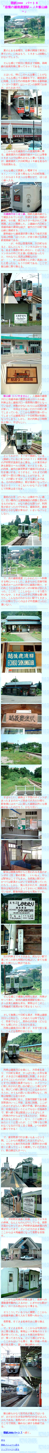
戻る (3, 1440)
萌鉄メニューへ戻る (10, 1445)
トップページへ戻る (10, 1449)
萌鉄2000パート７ (13, 1432)
